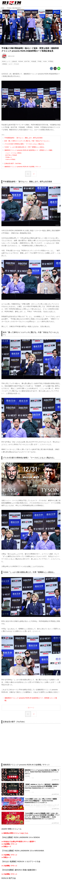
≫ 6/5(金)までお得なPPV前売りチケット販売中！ (18, 844)
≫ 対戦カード (6, 849)
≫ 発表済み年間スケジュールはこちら (14, 835)
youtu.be (59, 44)
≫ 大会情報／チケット (9, 846)
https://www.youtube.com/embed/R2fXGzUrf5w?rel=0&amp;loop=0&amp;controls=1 (31, 745)
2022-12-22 (11, 56)
